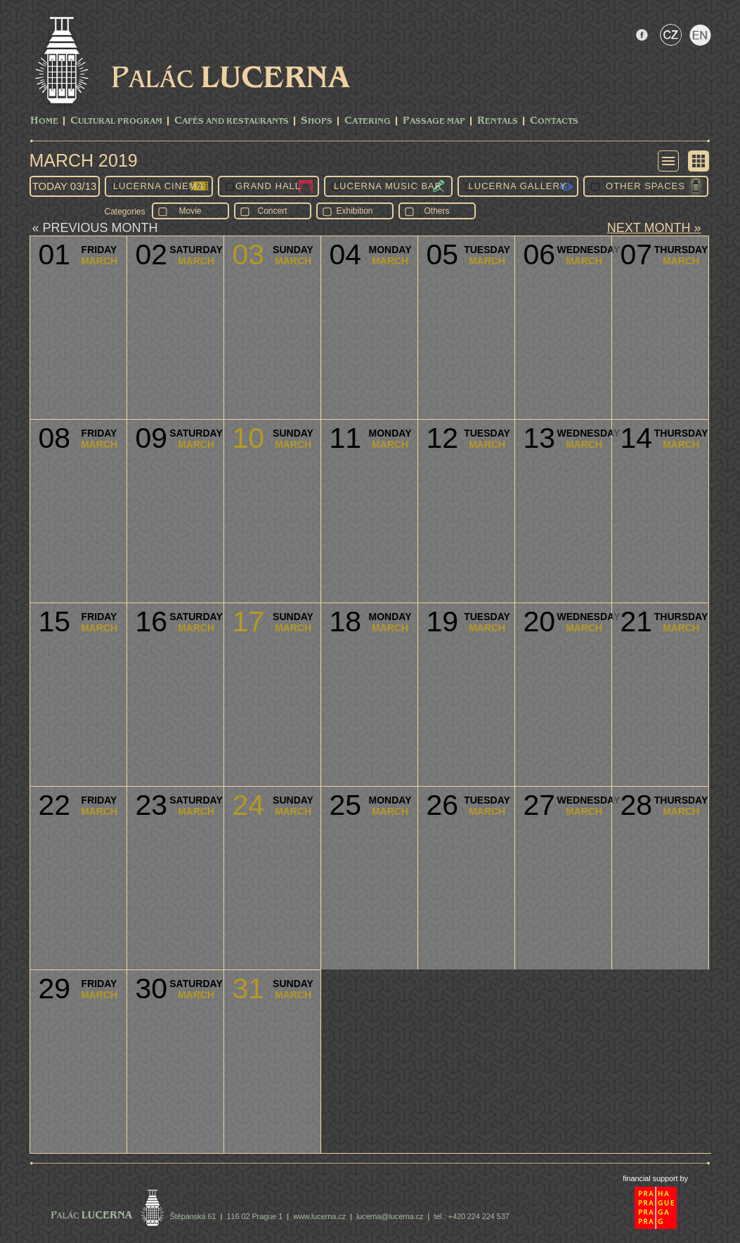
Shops (316, 121)
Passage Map (434, 121)
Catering (367, 121)
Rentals (497, 121)
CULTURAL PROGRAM (116, 121)
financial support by (655, 1178)
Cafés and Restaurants (231, 121)
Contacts (554, 121)
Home (44, 121)
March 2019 (84, 160)
